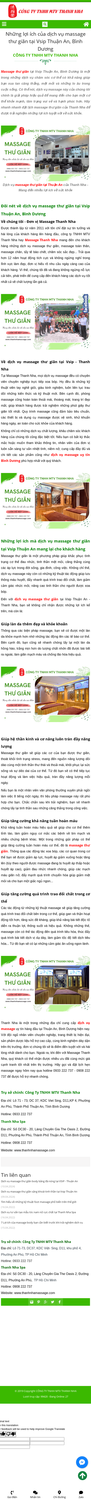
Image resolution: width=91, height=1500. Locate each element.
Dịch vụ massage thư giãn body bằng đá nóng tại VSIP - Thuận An (39, 1181)
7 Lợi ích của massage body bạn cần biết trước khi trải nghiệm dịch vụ (42, 1222)
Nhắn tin (35, 1495)
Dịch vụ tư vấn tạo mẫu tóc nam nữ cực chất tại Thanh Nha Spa (38, 1212)
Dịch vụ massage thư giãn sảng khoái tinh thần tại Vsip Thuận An (39, 1191)
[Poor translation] (11, 1434)
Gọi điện (12, 1495)
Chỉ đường (59, 1495)
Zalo (81, 1495)
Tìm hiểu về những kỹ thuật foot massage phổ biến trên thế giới (38, 1202)
